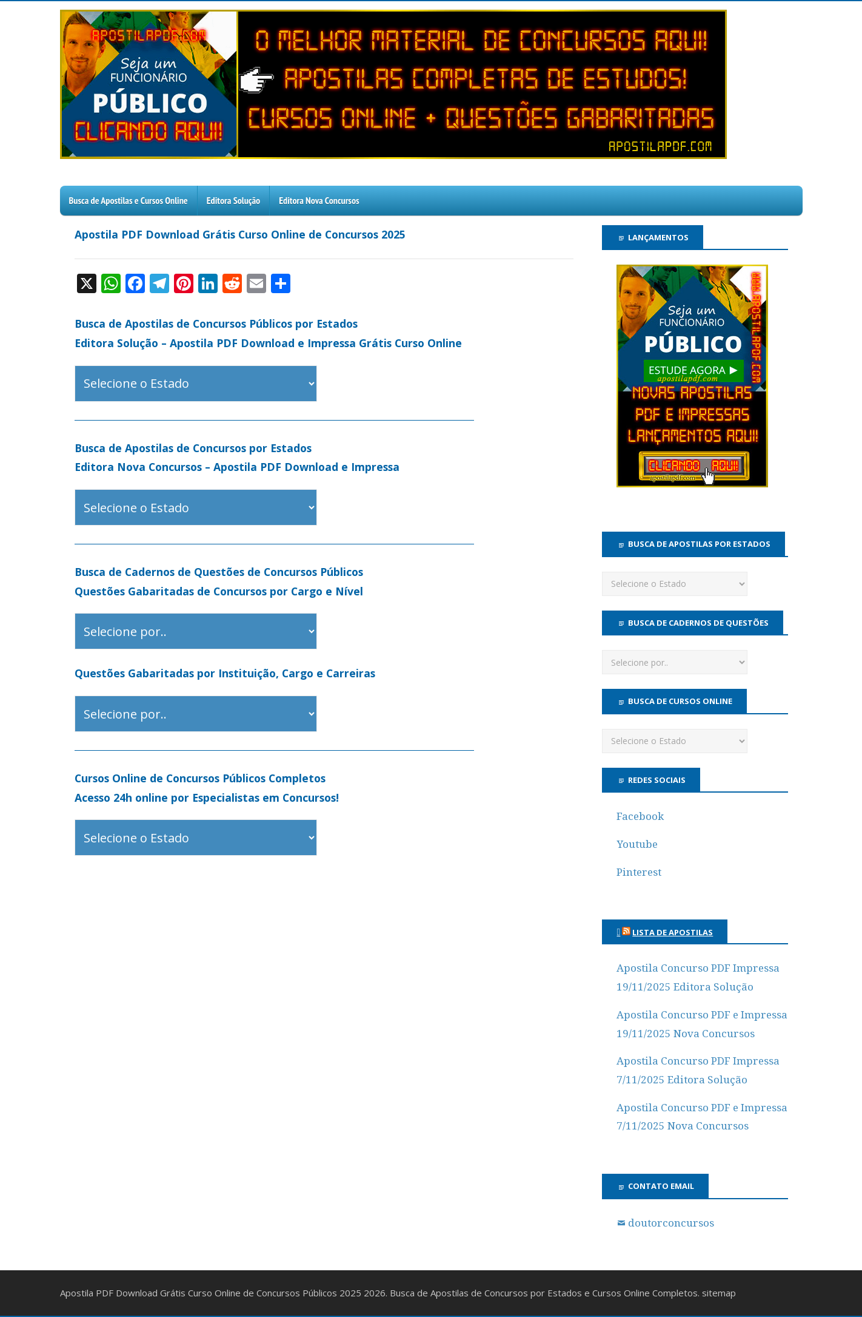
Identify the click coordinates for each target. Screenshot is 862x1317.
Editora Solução (233, 200)
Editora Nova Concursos (319, 200)
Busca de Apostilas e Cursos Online (128, 200)
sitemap (719, 1293)
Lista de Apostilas (672, 932)
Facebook (640, 816)
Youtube (637, 844)
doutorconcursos (671, 1223)
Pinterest (638, 872)
